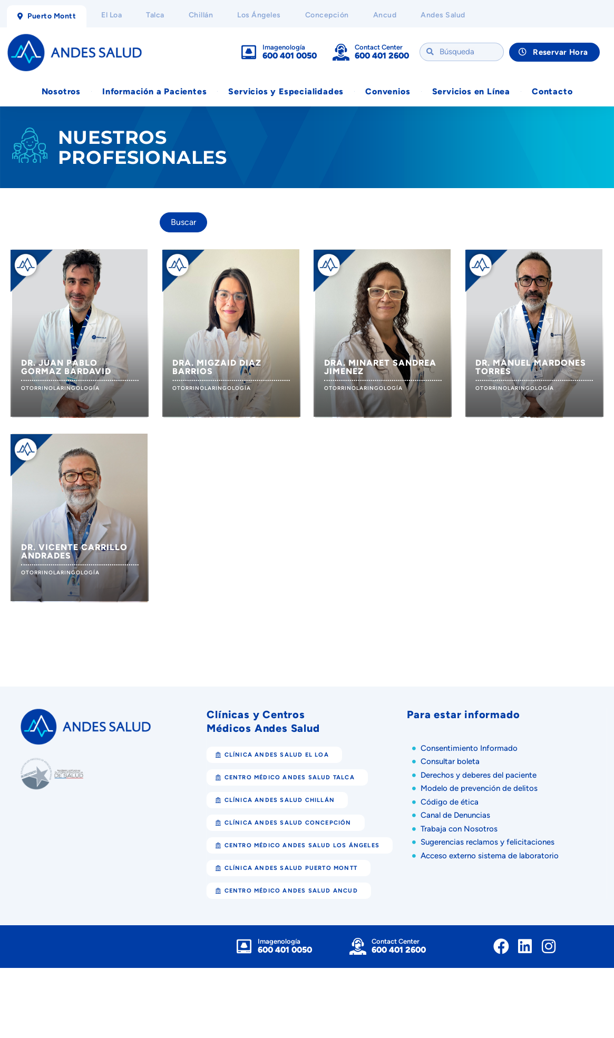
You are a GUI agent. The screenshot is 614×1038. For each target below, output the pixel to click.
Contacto (552, 91)
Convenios (387, 91)
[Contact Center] (341, 52)
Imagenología (283, 47)
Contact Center (379, 47)
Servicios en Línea (471, 91)
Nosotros (61, 91)
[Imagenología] (248, 52)
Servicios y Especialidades (286, 91)
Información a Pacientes (154, 91)
